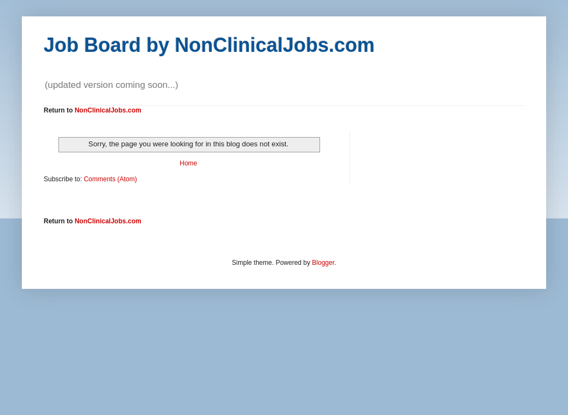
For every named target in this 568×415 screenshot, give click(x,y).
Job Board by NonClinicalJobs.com (209, 45)
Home (188, 163)
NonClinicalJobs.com (108, 110)
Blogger (323, 262)
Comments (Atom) (110, 179)
